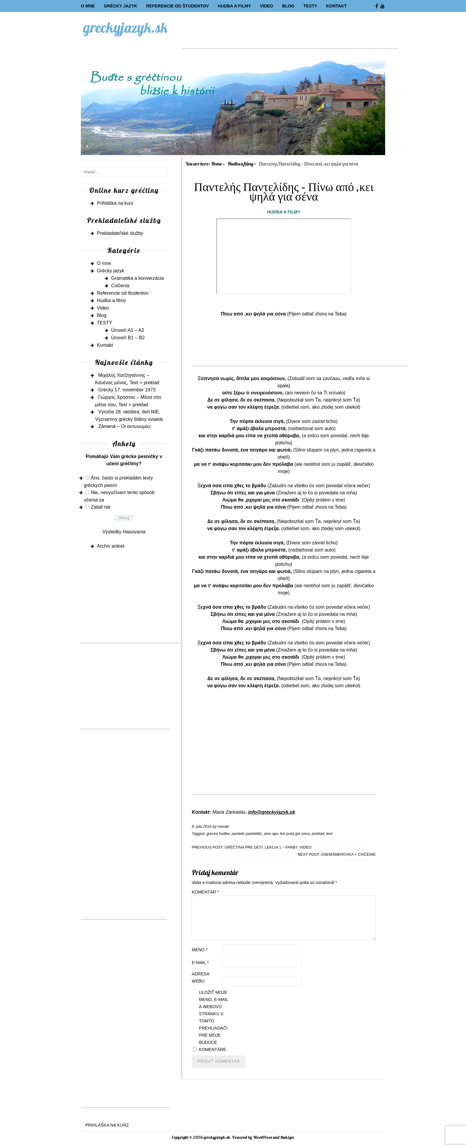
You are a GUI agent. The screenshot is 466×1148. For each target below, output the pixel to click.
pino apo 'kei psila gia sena (286, 833)
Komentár (205, 892)
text (329, 833)
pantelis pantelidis (247, 833)
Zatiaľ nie (100, 507)
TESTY (310, 6)
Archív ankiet (110, 546)
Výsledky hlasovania (124, 531)
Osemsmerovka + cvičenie (348, 854)
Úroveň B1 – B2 (128, 337)
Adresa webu (200, 977)
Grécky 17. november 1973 (126, 389)
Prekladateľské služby (120, 233)
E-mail (200, 962)
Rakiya (287, 1137)
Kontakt (336, 6)
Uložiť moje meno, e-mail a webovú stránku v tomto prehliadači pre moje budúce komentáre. (213, 1021)
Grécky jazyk (120, 6)
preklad (318, 833)
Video (266, 6)
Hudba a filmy (234, 6)
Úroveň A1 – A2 (127, 330)
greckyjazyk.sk (125, 27)
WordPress (262, 1137)
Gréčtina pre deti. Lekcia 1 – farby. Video (268, 847)
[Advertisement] (290, 34)
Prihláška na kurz (115, 203)
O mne (88, 6)
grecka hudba (218, 833)
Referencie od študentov (177, 6)
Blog (288, 6)
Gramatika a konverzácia (137, 278)
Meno (199, 949)
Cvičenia (120, 285)
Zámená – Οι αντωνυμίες (124, 426)
